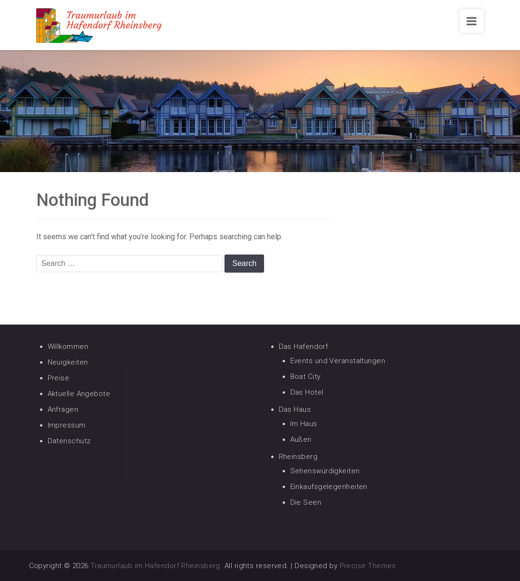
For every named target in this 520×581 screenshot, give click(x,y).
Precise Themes (368, 565)
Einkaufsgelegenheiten (328, 486)
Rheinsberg (298, 456)
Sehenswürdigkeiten (325, 471)
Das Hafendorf (303, 346)
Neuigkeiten (68, 362)
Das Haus (295, 409)
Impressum (67, 425)
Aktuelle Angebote (79, 393)
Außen (301, 439)
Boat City (305, 376)
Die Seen (306, 502)
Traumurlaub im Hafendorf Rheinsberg (155, 565)
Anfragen (63, 409)
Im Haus (303, 423)
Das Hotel (307, 392)
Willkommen (68, 346)
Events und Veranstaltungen (338, 361)
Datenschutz (69, 441)
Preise (59, 378)
